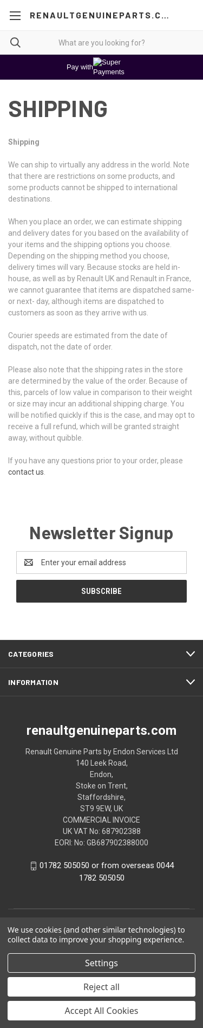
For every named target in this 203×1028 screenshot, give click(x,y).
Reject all (101, 987)
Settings (101, 963)
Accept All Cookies (102, 1011)
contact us (26, 472)
